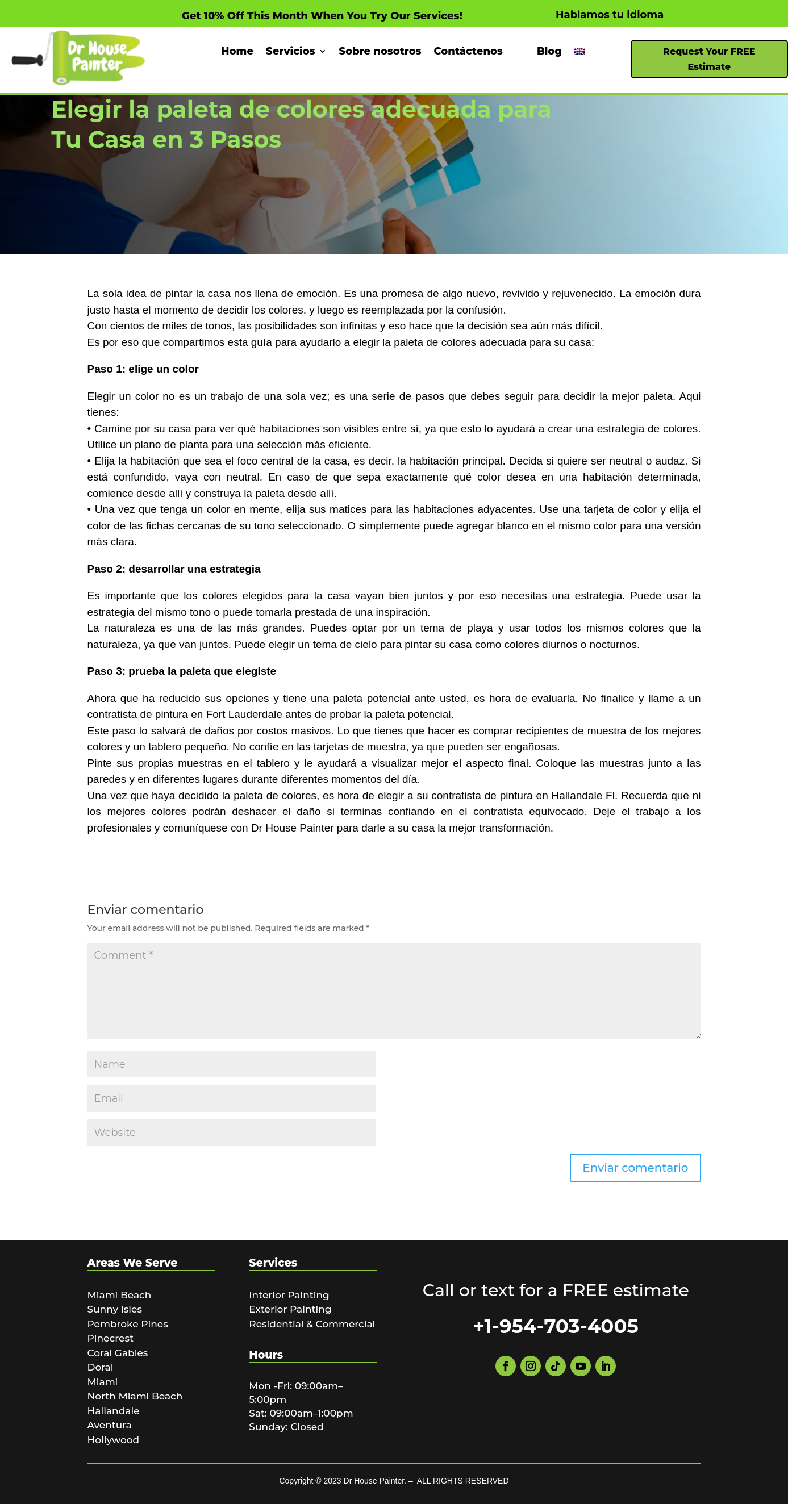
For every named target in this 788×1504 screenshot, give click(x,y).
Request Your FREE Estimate (709, 59)
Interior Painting (289, 1295)
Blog (549, 52)
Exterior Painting (290, 1309)
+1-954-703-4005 (556, 1326)
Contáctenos (468, 52)
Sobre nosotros (380, 52)
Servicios (290, 52)
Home (237, 52)
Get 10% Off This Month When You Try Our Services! (322, 16)
